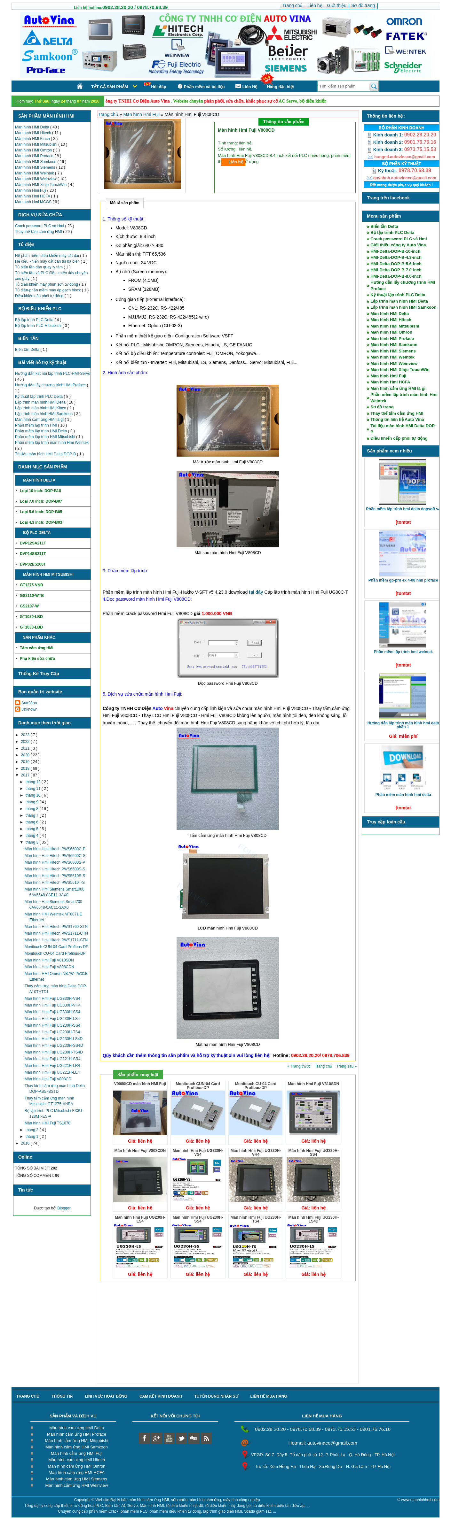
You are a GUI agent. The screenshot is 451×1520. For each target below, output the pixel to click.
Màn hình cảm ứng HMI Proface (76, 1434)
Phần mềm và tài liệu (200, 86)
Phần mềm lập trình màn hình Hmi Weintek (52, 442)
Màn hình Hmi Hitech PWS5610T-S (55, 882)
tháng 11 (34, 788)
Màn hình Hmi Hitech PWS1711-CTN (56, 933)
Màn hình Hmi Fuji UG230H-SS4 (52, 1025)
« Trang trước (300, 1066)
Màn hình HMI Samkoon (36, 161)
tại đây (256, 592)
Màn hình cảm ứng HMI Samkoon (76, 1447)
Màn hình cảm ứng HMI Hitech (76, 1459)
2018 (25, 768)
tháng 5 (32, 829)
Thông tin (62, 1396)
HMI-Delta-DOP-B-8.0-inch (396, 276)
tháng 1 (32, 1136)
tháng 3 (32, 842)
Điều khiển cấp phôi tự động (40, 296)
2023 (25, 735)
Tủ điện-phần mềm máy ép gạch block (48, 290)
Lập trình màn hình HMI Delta (41, 402)
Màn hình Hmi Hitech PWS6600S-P (55, 862)
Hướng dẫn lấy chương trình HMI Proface (51, 385)
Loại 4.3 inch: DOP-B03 (41, 522)
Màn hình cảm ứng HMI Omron (76, 1466)
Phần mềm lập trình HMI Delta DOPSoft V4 (403, 509)
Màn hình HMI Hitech (33, 133)
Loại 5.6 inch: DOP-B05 (41, 512)
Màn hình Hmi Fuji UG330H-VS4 (52, 998)
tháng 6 (32, 822)
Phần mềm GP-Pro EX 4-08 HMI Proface (403, 580)
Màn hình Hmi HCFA (33, 196)
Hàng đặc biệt (280, 86)
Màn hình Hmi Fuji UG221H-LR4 (52, 1065)
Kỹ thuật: (385, 170)
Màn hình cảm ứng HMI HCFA (77, 1472)
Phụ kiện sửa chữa (37, 658)
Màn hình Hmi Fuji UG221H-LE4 (52, 1072)
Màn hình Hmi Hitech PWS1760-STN (56, 926)
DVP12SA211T (33, 543)
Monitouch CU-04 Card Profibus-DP (55, 953)
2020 (25, 755)
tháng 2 (32, 1130)
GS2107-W (29, 606)
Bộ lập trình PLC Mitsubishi (39, 325)
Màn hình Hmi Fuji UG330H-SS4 (52, 1012)
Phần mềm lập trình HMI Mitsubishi (45, 437)
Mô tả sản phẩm (124, 203)
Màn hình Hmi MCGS (33, 202)
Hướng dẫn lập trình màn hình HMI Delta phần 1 (404, 725)
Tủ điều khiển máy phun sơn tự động (47, 284)
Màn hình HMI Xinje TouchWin (41, 184)
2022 (25, 741)
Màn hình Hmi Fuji (31, 190)
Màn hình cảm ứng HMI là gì (40, 419)
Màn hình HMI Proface (34, 156)
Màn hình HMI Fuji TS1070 (47, 1123)
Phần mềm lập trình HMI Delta (41, 431)
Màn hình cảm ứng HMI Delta (76, 1427)
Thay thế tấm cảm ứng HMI (39, 231)
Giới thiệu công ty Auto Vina (398, 245)
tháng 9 (32, 802)
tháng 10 (34, 795)
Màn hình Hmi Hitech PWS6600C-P (55, 849)
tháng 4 (32, 835)
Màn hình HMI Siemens (35, 167)
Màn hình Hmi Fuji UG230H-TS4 (52, 1032)
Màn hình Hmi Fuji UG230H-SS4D (54, 1045)
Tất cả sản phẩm (109, 86)
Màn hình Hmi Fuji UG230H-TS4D (54, 1052)
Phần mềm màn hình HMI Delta (403, 794)
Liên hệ (235, 161)
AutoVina (29, 703)
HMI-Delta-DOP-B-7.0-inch (396, 269)
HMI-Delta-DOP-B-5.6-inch (396, 263)
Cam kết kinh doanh (160, 1396)
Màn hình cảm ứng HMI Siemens (76, 1479)
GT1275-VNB (31, 585)
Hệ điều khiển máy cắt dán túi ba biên (48, 261)
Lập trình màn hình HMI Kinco (41, 408)
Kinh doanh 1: (385, 134)
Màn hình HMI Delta (32, 127)
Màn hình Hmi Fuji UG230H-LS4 (52, 1018)
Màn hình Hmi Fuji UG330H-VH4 (53, 1005)
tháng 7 (32, 815)
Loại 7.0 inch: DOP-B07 (41, 501)
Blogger (63, 1208)
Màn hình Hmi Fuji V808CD (48, 1079)
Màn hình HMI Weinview (36, 179)
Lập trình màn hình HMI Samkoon (44, 414)
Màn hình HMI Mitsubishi (36, 144)
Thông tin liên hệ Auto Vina (397, 419)
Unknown (29, 709)
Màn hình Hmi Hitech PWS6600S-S (55, 869)
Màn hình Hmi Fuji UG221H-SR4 (53, 1059)
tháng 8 (32, 808)
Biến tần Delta (27, 349)
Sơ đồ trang (381, 407)
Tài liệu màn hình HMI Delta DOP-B (46, 454)
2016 (25, 1143)
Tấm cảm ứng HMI (36, 648)
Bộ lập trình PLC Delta (34, 320)
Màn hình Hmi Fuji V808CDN (49, 967)
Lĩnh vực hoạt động (106, 1396)
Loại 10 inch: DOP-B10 (40, 491)
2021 (25, 748)
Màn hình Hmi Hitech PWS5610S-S (55, 876)
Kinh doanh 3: (385, 149)
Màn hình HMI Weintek (35, 173)
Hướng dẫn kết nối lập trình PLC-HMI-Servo (52, 373)
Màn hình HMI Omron (34, 150)
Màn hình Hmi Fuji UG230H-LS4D (54, 1039)
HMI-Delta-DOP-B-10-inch (395, 251)
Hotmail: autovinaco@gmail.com (323, 1443)
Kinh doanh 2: (385, 142)
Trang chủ (109, 114)
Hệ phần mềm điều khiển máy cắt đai (47, 255)
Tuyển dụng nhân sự (216, 1396)
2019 (25, 762)
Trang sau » (346, 1066)
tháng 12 (34, 782)
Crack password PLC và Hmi (40, 226)
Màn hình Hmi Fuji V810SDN (49, 960)
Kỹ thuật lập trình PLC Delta (39, 396)
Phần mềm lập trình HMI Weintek (403, 652)
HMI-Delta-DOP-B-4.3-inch (396, 257)
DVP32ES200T (33, 564)
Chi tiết (64, 480)
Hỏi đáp (155, 85)
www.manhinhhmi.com (420, 1500)
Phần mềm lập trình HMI (36, 425)
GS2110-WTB (32, 595)
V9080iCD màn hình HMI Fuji (140, 1084)
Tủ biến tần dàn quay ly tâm (39, 267)
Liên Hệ (245, 86)
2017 (25, 775)
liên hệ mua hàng (268, 1396)
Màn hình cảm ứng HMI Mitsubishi (76, 1440)
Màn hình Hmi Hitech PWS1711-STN (56, 940)
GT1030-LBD (31, 616)
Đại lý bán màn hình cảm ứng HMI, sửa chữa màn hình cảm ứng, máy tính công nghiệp (185, 1500)
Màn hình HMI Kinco (33, 138)
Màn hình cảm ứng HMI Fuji (76, 1453)
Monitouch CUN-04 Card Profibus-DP (56, 947)
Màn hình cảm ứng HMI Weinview (76, 1485)
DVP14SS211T (33, 554)
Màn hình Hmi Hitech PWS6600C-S (55, 855)
